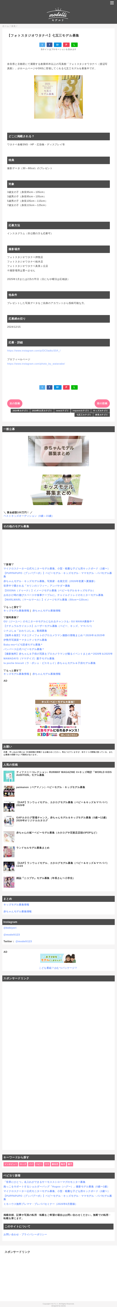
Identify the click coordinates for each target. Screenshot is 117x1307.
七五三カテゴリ (83, 415)
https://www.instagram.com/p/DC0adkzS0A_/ (33, 350)
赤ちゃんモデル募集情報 (46, 610)
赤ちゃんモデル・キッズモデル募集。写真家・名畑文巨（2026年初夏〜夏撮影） (50, 581)
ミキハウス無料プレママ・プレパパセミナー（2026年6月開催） (40, 1204)
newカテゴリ (62, 410)
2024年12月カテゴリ (42, 410)
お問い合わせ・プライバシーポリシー (25, 1234)
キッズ (23, 1164)
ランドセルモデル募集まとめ (33, 847)
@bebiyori (10, 928)
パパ (31, 1164)
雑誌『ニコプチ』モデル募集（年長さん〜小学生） (45, 878)
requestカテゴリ (81, 410)
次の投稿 (15, 403)
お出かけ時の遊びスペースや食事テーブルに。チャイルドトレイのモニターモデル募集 (53, 595)
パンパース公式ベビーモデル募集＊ (24, 649)
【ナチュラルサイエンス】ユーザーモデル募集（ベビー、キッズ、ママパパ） (48, 626)
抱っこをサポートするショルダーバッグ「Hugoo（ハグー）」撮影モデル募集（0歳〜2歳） (57, 1186)
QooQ (63, 1306)
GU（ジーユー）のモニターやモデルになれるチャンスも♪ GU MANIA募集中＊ (49, 621)
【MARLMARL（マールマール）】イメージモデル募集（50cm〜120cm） (47, 599)
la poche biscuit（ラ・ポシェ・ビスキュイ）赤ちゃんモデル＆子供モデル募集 (50, 663)
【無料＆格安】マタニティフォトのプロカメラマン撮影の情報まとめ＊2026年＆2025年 (54, 635)
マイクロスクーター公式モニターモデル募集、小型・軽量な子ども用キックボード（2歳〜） (57, 568)
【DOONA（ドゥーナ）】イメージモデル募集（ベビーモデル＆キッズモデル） (49, 590)
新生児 (55, 1164)
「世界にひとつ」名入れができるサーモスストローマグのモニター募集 (44, 1182)
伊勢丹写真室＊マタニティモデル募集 (25, 640)
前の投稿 (102, 403)
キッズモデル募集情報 (16, 610)
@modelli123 (12, 934)
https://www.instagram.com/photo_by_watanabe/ (36, 363)
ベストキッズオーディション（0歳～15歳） (29, 516)
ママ (47, 1164)
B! (57, 44)
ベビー (39, 1164)
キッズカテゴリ (100, 410)
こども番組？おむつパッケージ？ (58, 968)
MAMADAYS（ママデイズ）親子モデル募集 (29, 658)
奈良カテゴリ (101, 415)
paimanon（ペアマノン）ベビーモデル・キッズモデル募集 (50, 787)
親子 (70, 1164)
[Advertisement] (58, 1066)
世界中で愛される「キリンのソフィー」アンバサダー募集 (37, 585)
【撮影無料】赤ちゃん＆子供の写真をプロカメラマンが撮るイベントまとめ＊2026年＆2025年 (58, 654)
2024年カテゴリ (20, 410)
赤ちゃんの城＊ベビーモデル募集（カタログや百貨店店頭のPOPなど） (57, 832)
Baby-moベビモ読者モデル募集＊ (23, 644)
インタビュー (11, 1164)
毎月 (63, 1164)
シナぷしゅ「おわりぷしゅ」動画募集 (25, 630)
